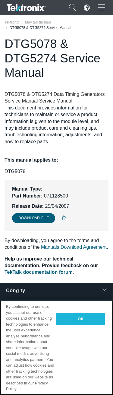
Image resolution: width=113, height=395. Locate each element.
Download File (33, 218)
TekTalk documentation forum (39, 272)
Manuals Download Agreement (74, 247)
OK (81, 319)
